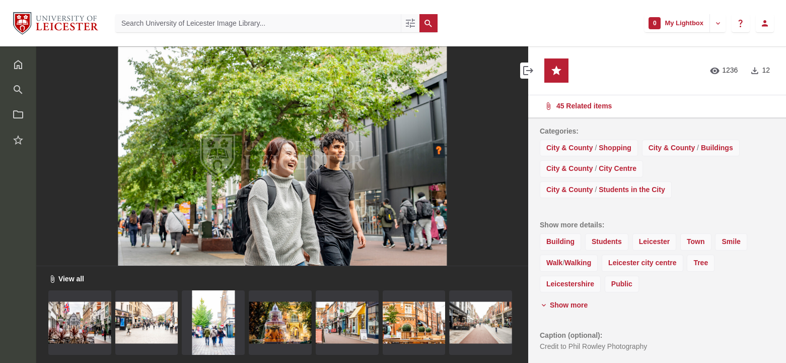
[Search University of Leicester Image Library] (258, 23)
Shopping (615, 148)
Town (696, 241)
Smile (731, 241)
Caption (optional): (571, 335)
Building (560, 241)
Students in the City (632, 190)
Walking (577, 263)
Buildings (717, 148)
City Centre (617, 168)
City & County (569, 148)
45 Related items (656, 106)
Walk (554, 263)
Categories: (559, 131)
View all (66, 279)
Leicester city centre (642, 263)
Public (621, 284)
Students (607, 241)
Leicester (654, 241)
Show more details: (572, 225)
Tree (700, 263)
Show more (564, 305)
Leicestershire (570, 284)
